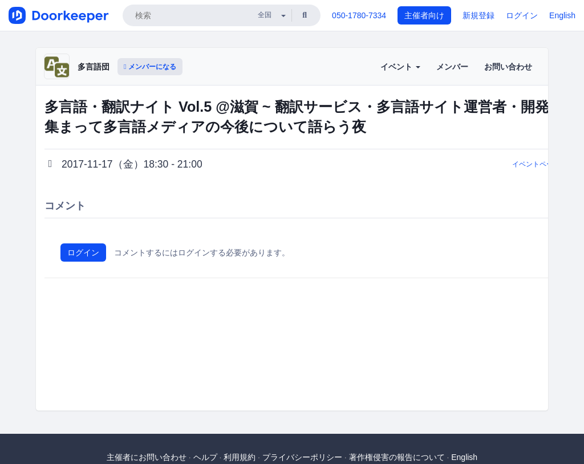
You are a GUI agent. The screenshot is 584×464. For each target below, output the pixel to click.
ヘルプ (205, 457)
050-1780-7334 (359, 15)
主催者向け (424, 15)
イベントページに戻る (546, 164)
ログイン (522, 15)
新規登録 (478, 15)
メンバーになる (150, 67)
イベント (400, 66)
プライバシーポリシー (302, 457)
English (562, 15)
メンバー (452, 66)
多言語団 (94, 66)
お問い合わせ (508, 66)
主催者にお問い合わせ (146, 457)
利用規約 (240, 457)
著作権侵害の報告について (397, 457)
